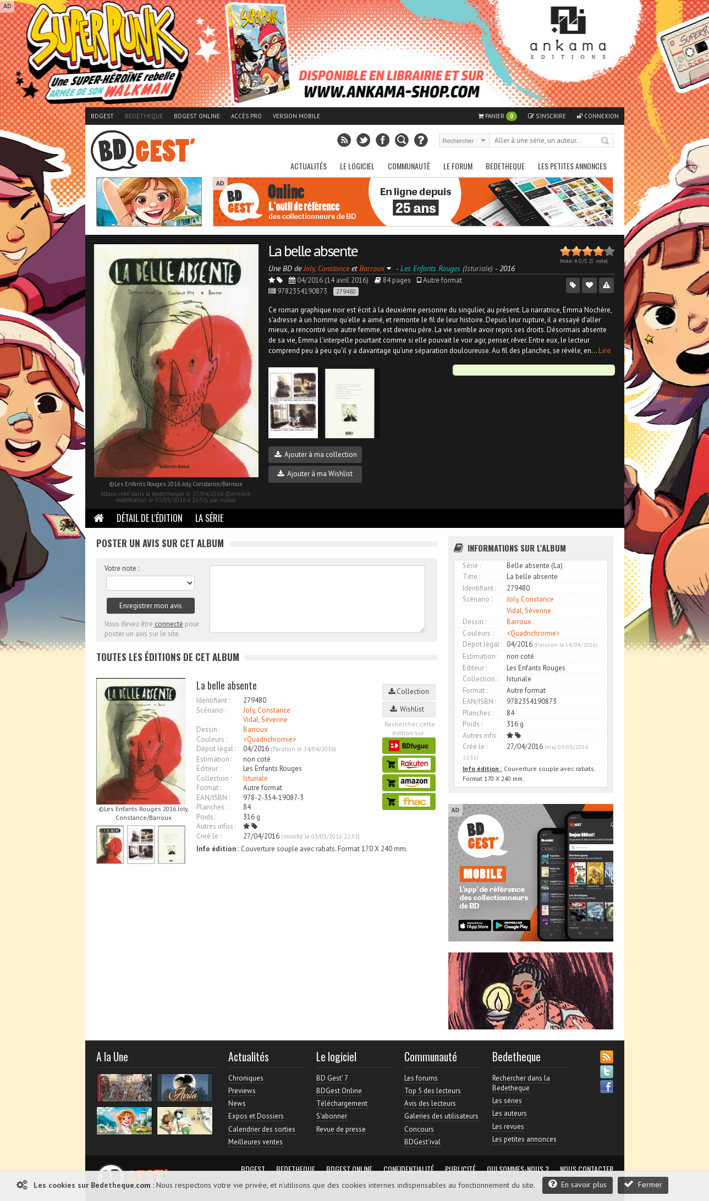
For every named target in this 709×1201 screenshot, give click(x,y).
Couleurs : (211, 739)
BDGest (102, 116)
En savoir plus (577, 1184)
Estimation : (214, 759)
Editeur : (208, 768)
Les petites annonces (572, 166)
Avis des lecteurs (430, 1103)
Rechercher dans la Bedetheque (521, 1083)
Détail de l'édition (150, 518)
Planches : (211, 807)
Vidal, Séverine (265, 719)
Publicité (460, 1169)
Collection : (214, 778)
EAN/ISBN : (213, 797)
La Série (209, 518)
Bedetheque (144, 116)
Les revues (508, 1126)
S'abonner (331, 1116)
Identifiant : (213, 700)
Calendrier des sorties (261, 1129)
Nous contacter (586, 1169)
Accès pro (246, 116)
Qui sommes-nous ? (518, 1169)
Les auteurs (509, 1113)
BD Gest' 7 (332, 1078)
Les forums (421, 1078)
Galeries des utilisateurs (441, 1116)
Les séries (507, 1100)
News (237, 1103)
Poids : (206, 817)
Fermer (643, 1184)
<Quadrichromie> (269, 739)
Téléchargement (341, 1103)
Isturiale (255, 778)
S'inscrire (547, 116)
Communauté (409, 166)
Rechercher (605, 141)
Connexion (598, 116)
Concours (419, 1129)
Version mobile (296, 116)
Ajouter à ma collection (315, 454)
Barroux (255, 729)
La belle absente (313, 250)
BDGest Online (197, 116)
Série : (472, 565)
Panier (497, 116)
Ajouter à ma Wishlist (315, 473)
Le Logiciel (357, 166)
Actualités (308, 166)
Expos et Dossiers (256, 1116)
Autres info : (481, 735)
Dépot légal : (216, 748)
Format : (208, 787)
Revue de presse (341, 1129)
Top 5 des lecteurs (432, 1090)
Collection (408, 691)
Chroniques (245, 1078)
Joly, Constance (266, 710)
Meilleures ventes (255, 1142)
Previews (242, 1090)
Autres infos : (216, 826)
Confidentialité (408, 1169)
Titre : (471, 576)
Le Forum (457, 166)
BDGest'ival (422, 1142)
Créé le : (208, 836)
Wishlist (408, 709)
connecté (169, 624)
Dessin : (208, 729)
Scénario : (211, 710)
